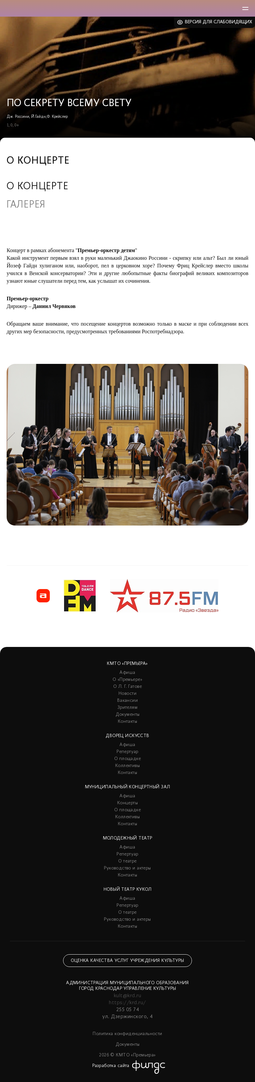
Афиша (127, 672)
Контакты (127, 721)
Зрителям (127, 707)
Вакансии (127, 700)
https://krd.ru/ (127, 1002)
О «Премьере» (127, 679)
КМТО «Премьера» (127, 663)
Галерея (26, 205)
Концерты (127, 803)
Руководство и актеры (127, 868)
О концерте (37, 187)
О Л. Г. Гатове (127, 686)
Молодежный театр (127, 838)
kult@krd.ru (127, 996)
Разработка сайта (110, 1065)
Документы (128, 714)
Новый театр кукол (127, 889)
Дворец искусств (127, 735)
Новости (127, 693)
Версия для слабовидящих (218, 22)
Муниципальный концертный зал (127, 787)
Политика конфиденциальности (127, 1033)
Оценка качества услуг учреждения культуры (127, 960)
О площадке (127, 758)
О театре (127, 861)
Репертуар (127, 751)
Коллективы (127, 765)
